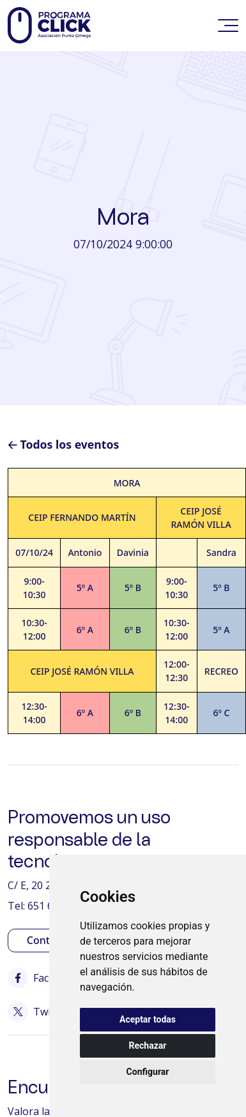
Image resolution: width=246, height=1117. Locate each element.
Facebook (43, 978)
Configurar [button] (148, 1072)
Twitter (38, 1011)
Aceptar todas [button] (147, 1019)
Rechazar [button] (148, 1045)
